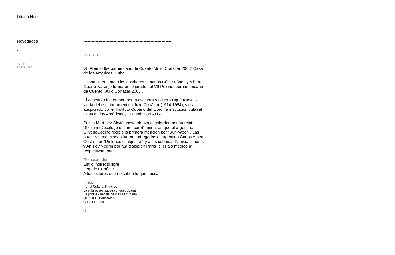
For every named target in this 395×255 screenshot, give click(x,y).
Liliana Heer (28, 16)
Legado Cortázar (98, 169)
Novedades (27, 41)
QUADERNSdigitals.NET (101, 198)
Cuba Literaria (93, 202)
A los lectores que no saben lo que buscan (122, 173)
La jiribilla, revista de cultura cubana (109, 190)
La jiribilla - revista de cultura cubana (110, 194)
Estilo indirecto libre (101, 164)
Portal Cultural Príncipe (100, 187)
